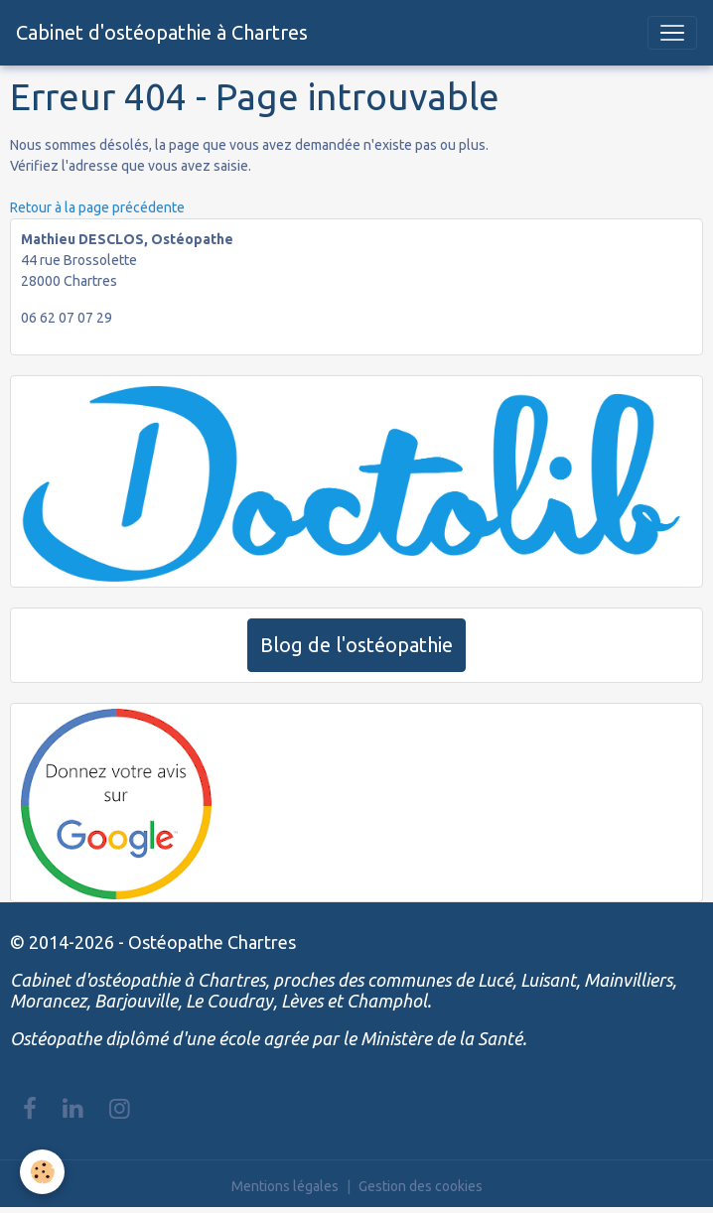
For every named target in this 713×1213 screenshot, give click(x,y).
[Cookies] (42, 1171)
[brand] (162, 33)
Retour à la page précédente (97, 207)
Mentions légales (285, 1186)
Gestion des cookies (420, 1186)
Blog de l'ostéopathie (356, 644)
